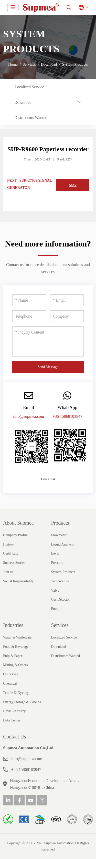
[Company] (67, 316)
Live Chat (48, 479)
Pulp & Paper (12, 656)
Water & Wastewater (18, 637)
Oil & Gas (10, 674)
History (8, 544)
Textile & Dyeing (15, 693)
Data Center (11, 720)
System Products (63, 572)
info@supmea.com (28, 416)
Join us (8, 572)
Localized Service (29, 87)
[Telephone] (29, 316)
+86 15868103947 (67, 416)
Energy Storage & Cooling (22, 702)
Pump (55, 609)
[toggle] (12, 7)
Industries (13, 625)
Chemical (10, 683)
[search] (68, 7)
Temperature (60, 581)
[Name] (29, 300)
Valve (55, 590)
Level (55, 553)
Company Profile (15, 535)
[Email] (67, 300)
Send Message (48, 367)
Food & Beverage (16, 647)
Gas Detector (60, 599)
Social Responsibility (18, 581)
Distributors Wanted (30, 117)
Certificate (10, 553)
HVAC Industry (14, 711)
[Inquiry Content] (48, 341)
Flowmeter (59, 535)
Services (60, 625)
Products (60, 523)
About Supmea (18, 523)
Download (22, 102)
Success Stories (14, 563)
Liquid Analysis (62, 544)
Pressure (57, 563)
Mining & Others (15, 665)
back (73, 185)
